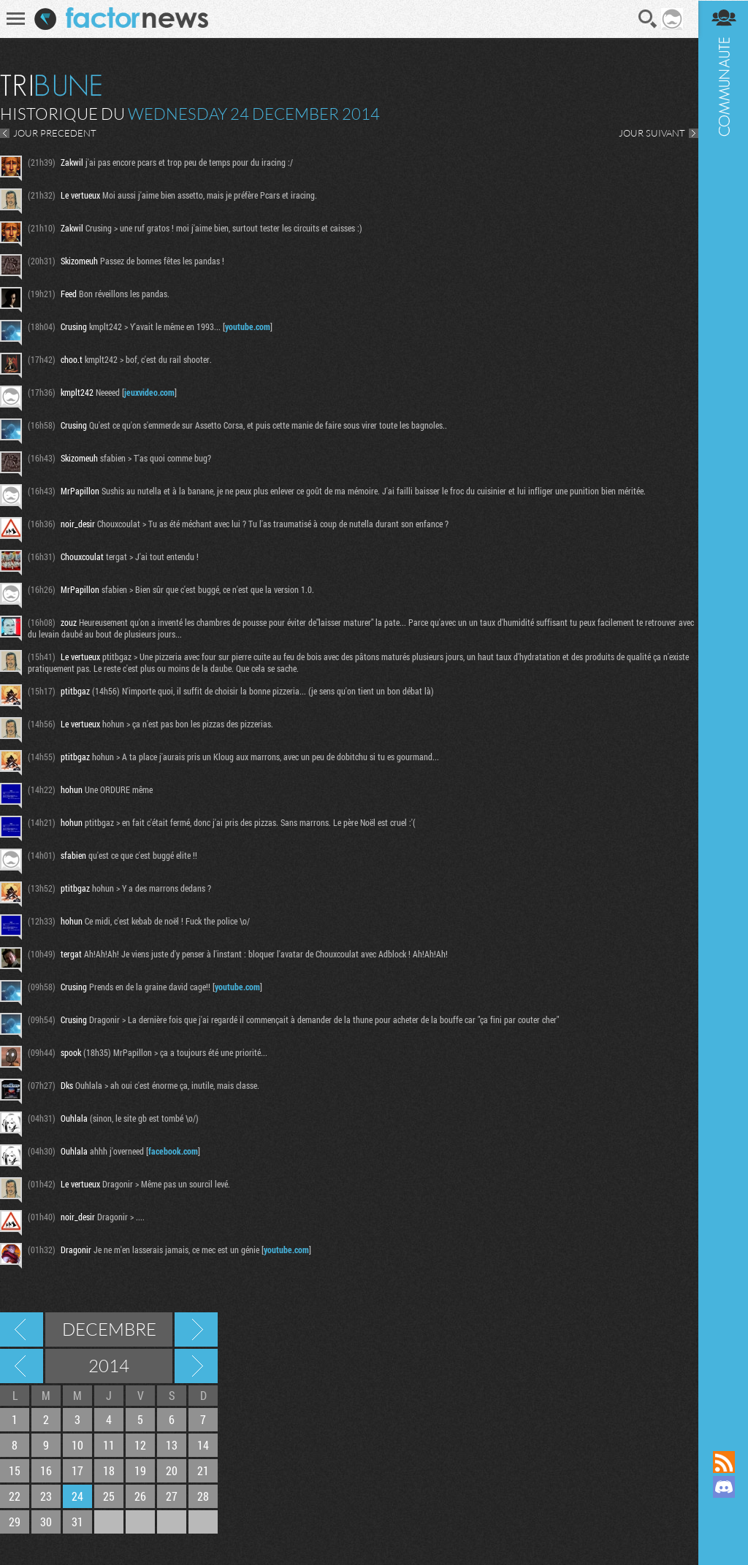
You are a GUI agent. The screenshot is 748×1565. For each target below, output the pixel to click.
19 (140, 1470)
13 (172, 1445)
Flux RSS (722, 1462)
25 (109, 1496)
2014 (108, 1366)
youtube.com (247, 326)
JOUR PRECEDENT (54, 133)
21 (203, 1470)
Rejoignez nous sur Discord (722, 1487)
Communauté (722, 711)
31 (77, 1521)
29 (14, 1521)
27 (172, 1496)
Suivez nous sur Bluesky (722, 1536)
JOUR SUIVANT (650, 133)
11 (109, 1445)
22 (14, 1496)
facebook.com (173, 1151)
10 (77, 1445)
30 (46, 1521)
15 (14, 1470)
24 (77, 1496)
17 (77, 1470)
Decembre (109, 1329)
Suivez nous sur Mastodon (722, 1512)
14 (203, 1445)
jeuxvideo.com (149, 392)
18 (109, 1470)
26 (140, 1496)
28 (203, 1496)
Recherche (646, 19)
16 (46, 1470)
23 (46, 1496)
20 (172, 1470)
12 (140, 1445)
